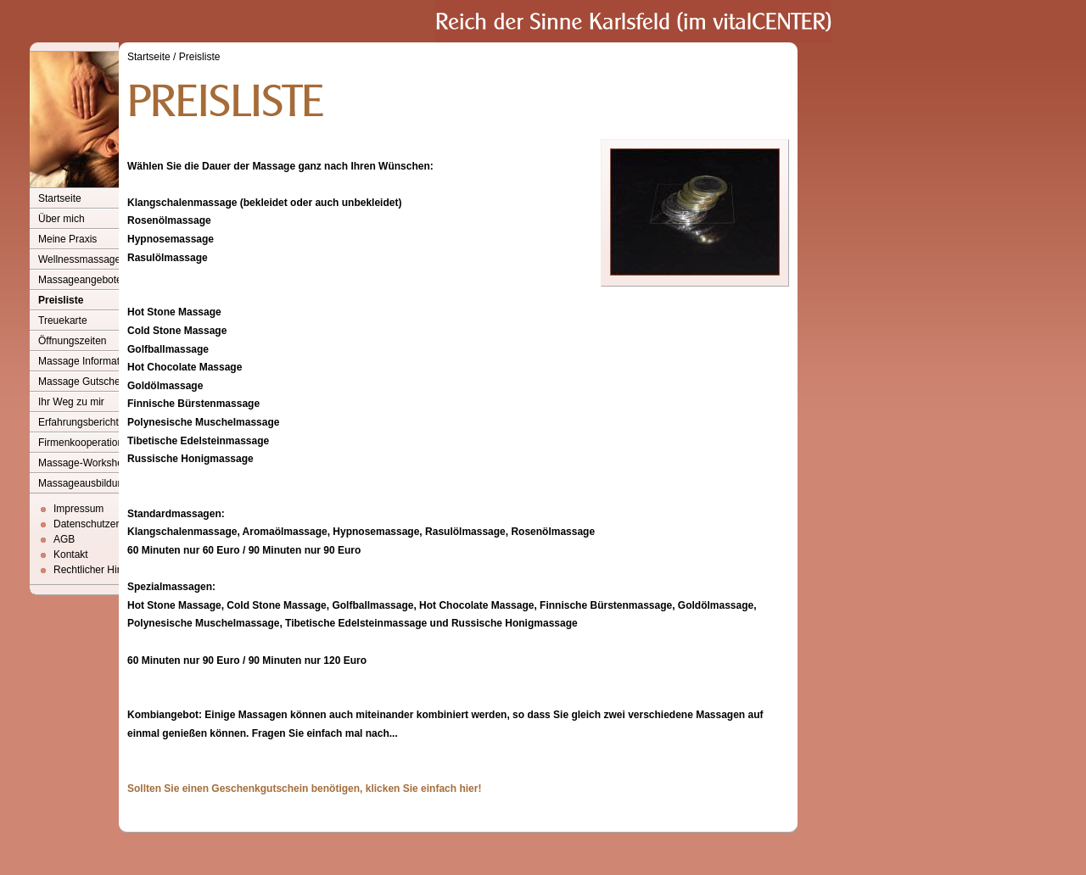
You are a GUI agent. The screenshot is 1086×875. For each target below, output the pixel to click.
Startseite (59, 198)
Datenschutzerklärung (103, 524)
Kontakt (70, 554)
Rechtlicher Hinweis (98, 570)
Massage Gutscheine (86, 381)
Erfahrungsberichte (81, 422)
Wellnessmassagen (82, 259)
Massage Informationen (91, 361)
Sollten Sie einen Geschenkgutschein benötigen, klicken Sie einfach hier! (304, 788)
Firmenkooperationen (86, 443)
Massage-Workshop (83, 463)
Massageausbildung (83, 483)
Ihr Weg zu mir (71, 402)
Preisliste (60, 300)
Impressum (78, 509)
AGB (64, 539)
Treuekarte (62, 320)
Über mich (61, 219)
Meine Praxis (67, 239)
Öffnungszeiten (72, 341)
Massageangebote (80, 280)
